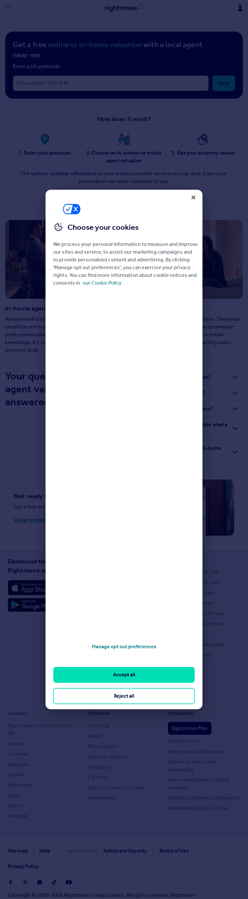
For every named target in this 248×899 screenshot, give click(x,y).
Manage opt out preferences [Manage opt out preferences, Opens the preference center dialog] (124, 646)
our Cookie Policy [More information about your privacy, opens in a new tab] (102, 283)
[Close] (193, 197)
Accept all (124, 675)
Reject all (124, 696)
